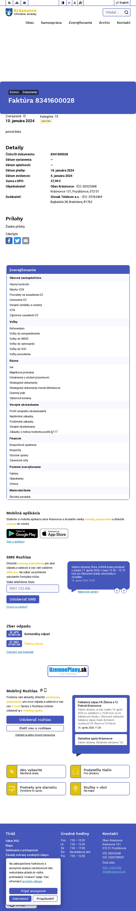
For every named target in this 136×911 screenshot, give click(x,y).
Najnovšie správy (88, 540)
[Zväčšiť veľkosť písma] (80, 3)
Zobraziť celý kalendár (20, 600)
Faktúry (46, 70)
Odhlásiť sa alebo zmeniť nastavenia (35, 683)
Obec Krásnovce (45, 897)
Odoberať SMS (23, 548)
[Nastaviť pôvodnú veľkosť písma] (75, 3)
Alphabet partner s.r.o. (51, 892)
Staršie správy (83, 697)
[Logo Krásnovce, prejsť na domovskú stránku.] (21, 12)
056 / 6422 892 (111, 816)
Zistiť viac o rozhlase (35, 677)
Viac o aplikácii (15, 490)
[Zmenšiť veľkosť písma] (69, 3)
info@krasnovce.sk (114, 820)
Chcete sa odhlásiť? (17, 555)
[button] (117, 539)
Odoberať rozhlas (35, 668)
